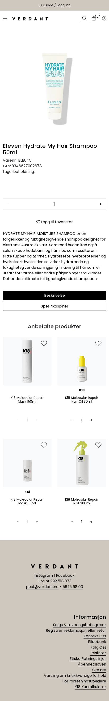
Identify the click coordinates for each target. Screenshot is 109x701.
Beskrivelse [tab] (54, 295)
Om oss (99, 670)
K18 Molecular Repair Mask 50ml (27, 502)
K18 (82, 390)
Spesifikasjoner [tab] (54, 306)
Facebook (65, 575)
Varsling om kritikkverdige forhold (75, 675)
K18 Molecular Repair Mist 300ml (81, 502)
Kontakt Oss (95, 636)
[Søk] (84, 18)
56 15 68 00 (73, 586)
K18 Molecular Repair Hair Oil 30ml (81, 400)
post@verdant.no (42, 586)
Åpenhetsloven (92, 664)
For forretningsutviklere (84, 681)
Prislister (98, 653)
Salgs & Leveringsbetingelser (79, 624)
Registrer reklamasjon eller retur (76, 630)
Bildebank (97, 641)
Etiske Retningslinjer (88, 658)
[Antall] (54, 204)
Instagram (44, 575)
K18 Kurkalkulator (90, 686)
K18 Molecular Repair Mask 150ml (27, 400)
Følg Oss (98, 647)
